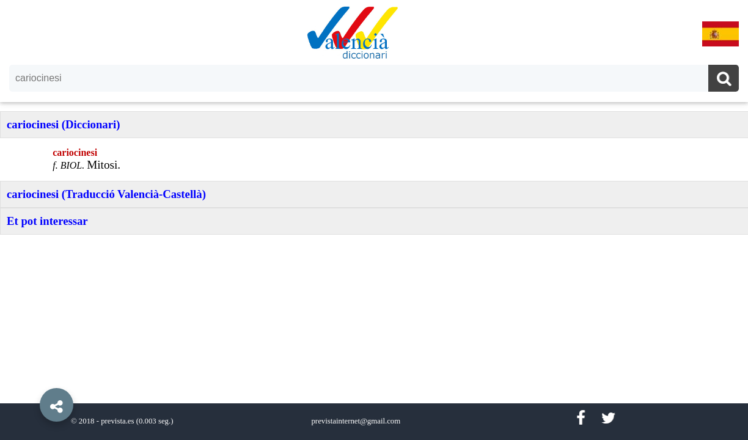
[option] (374, 220)
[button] (30, 377)
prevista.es (117, 421)
